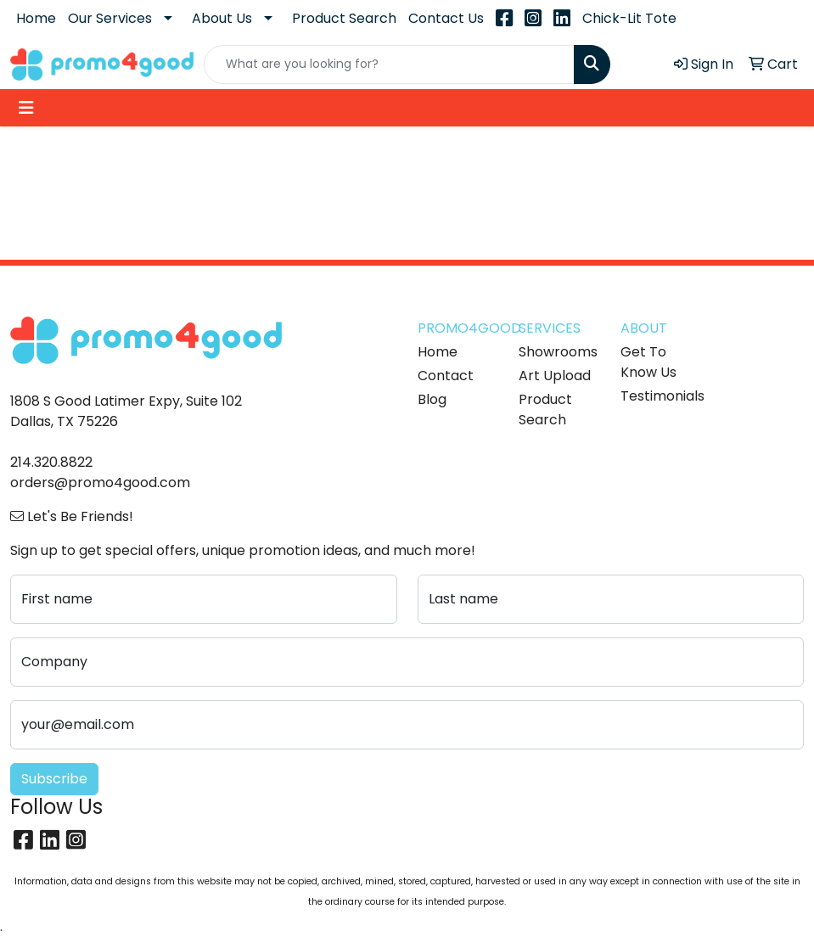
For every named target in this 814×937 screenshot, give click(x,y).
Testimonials (661, 396)
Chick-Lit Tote (629, 18)
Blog (432, 399)
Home (36, 18)
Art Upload (555, 375)
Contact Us (446, 18)
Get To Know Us (648, 362)
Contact (446, 375)
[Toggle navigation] (26, 108)
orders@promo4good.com (100, 482)
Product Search (344, 18)
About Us (222, 18)
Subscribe (54, 778)
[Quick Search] (389, 64)
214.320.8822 (51, 462)
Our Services (110, 18)
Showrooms (558, 352)
